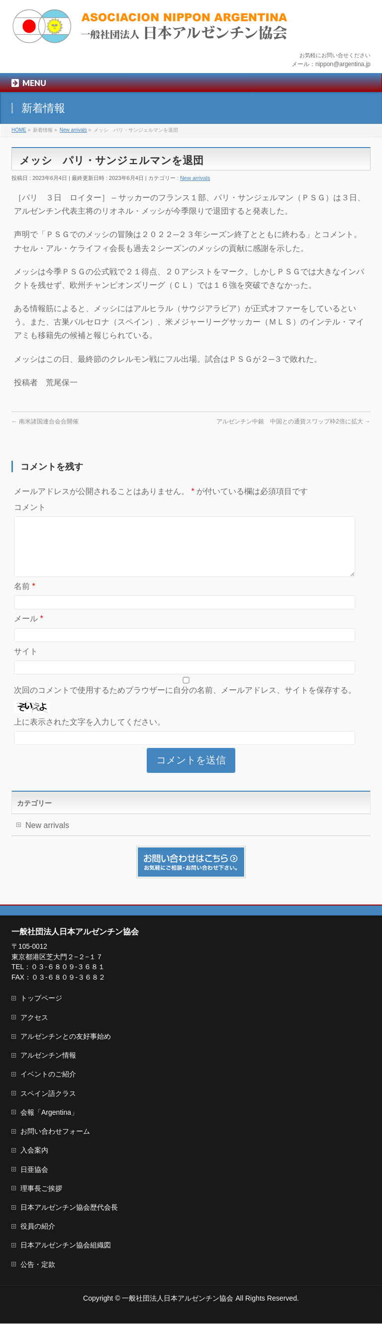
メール (28, 630)
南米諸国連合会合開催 (45, 421)
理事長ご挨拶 (41, 1189)
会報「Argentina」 (49, 1113)
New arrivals (195, 178)
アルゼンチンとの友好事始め (65, 1037)
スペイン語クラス (48, 1094)
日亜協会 (34, 1170)
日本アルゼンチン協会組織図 (65, 1245)
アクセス (34, 1018)
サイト (26, 663)
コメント (30, 507)
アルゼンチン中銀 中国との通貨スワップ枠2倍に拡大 (293, 421)
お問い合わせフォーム (55, 1132)
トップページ (41, 998)
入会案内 (34, 1151)
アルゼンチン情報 (48, 1056)
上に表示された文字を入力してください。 (89, 734)
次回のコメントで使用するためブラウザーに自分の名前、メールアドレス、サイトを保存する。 (185, 702)
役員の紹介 (37, 1227)
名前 (24, 598)
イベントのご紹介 (48, 1074)
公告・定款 (37, 1265)
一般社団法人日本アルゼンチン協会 (177, 1299)
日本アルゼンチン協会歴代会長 (69, 1208)
